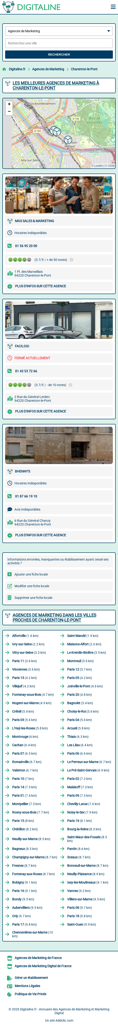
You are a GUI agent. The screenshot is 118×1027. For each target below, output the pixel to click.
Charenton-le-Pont (84, 69)
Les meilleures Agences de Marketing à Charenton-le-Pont (56, 85)
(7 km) (23, 779)
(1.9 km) (82, 636)
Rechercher (59, 54)
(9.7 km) (79, 908)
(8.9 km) (85, 874)
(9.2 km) (79, 891)
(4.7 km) (33, 695)
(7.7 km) (30, 812)
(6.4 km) (24, 745)
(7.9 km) (82, 812)
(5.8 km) (30, 728)
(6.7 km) (27, 762)
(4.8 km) (79, 695)
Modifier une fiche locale (31, 586)
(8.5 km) (31, 839)
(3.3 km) (29, 652)
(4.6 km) (85, 686)
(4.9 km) (32, 703)
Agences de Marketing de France (38, 958)
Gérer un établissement (31, 978)
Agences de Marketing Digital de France (43, 966)
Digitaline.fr (17, 69)
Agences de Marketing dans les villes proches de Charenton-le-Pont (54, 617)
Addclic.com (64, 1020)
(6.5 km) (24, 753)
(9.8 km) (79, 916)
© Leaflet (97, 165)
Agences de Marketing (48, 69)
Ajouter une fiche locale (31, 574)
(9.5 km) (86, 899)
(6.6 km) (79, 753)
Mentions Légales (27, 986)
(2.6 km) (84, 644)
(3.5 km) (86, 652)
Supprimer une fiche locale (33, 598)
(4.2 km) (24, 678)
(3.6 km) (24, 661)
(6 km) (25, 737)
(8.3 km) (84, 829)
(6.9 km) (88, 770)
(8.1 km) (79, 821)
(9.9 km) (81, 924)
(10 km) (32, 934)
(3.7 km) (79, 669)
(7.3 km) (24, 787)
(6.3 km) (78, 737)
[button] (56, 131)
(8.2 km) (25, 829)
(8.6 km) (78, 849)
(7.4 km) (24, 795)
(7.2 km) (79, 779)
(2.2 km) (28, 644)
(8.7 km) (34, 857)
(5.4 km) (80, 703)
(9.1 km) (24, 882)
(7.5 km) (79, 795)
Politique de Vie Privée (30, 994)
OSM (111, 165)
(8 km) (23, 821)
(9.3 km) (23, 899)
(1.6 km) (25, 636)
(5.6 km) (83, 711)
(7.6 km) (83, 804)
